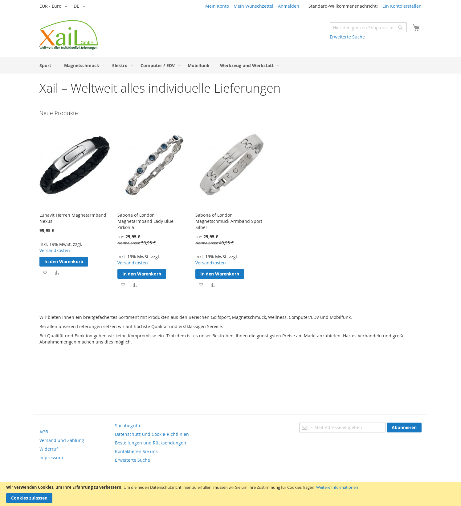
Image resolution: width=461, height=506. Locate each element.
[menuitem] (46, 65)
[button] (54, 6)
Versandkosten (54, 250)
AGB (43, 432)
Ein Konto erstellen (402, 6)
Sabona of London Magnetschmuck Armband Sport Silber (228, 221)
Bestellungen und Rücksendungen (150, 443)
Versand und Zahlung (61, 440)
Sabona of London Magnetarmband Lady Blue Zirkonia (145, 221)
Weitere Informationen (337, 487)
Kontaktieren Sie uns (136, 451)
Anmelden (288, 6)
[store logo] (68, 35)
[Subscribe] (404, 427)
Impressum (51, 457)
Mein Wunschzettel (253, 6)
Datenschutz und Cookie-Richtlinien (152, 434)
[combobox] (368, 27)
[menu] (230, 65)
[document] (230, 494)
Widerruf (48, 449)
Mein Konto (217, 6)
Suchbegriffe (128, 425)
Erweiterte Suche (347, 37)
